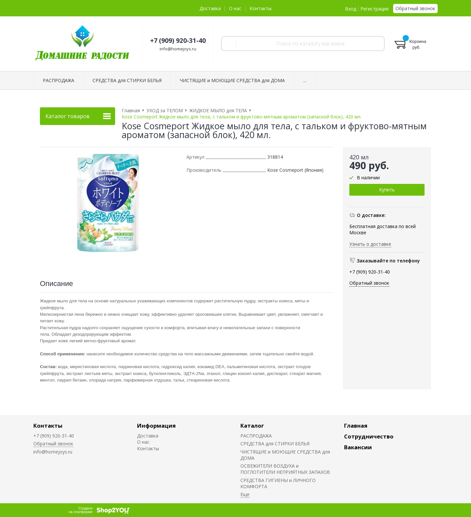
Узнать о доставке (370, 244)
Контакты (260, 8)
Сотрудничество (368, 436)
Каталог (252, 425)
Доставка (210, 8)
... (304, 80)
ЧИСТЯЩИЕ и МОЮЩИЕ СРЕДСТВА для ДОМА (232, 80)
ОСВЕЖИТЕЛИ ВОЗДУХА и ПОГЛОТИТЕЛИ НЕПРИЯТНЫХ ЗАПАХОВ (285, 469)
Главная (355, 425)
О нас (235, 8)
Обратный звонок (415, 8)
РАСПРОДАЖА (58, 80)
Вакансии (358, 447)
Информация (156, 425)
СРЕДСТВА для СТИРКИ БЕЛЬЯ (127, 80)
